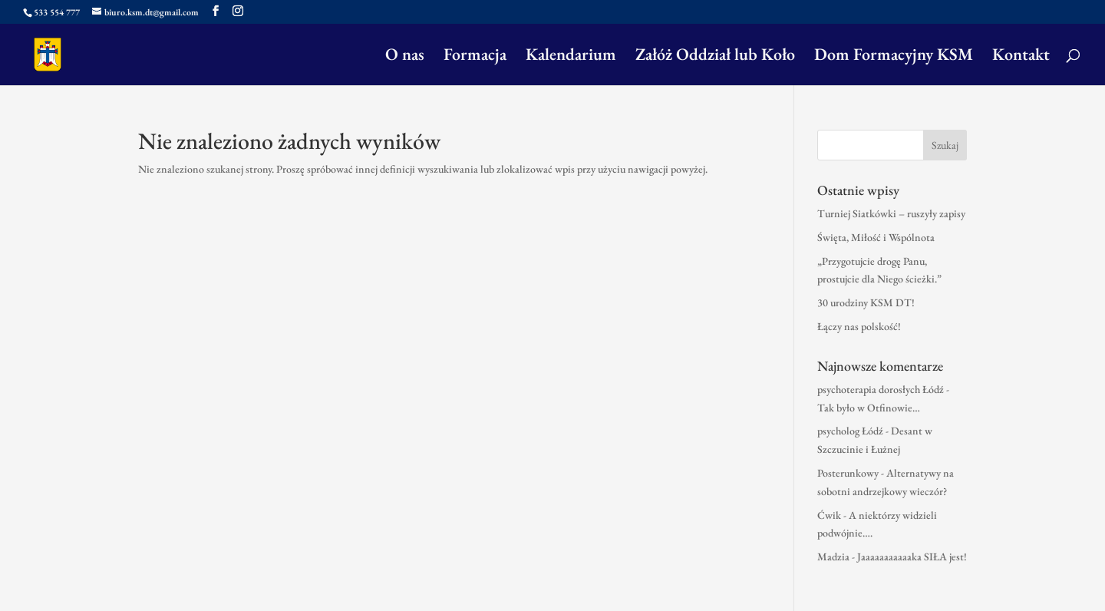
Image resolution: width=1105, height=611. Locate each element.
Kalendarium (571, 57)
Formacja (475, 57)
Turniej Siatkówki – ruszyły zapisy (891, 213)
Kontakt (1021, 57)
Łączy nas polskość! (859, 326)
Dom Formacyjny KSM (893, 57)
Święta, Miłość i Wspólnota (876, 237)
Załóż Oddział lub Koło (715, 57)
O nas (404, 57)
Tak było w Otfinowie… (868, 407)
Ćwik (829, 515)
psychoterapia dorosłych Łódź (880, 389)
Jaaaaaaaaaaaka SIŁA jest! (912, 556)
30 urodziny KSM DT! (866, 302)
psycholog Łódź (850, 431)
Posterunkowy (848, 473)
